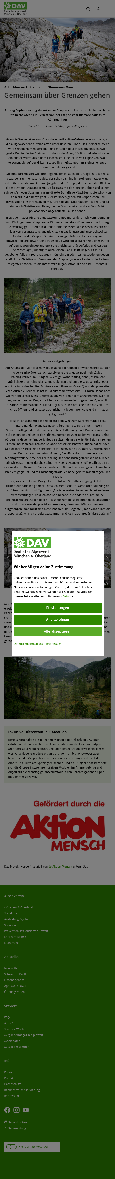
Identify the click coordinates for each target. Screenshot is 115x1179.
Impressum (53, 644)
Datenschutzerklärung (28, 644)
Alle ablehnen (57, 619)
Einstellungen (57, 607)
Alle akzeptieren (57, 631)
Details (67, 596)
